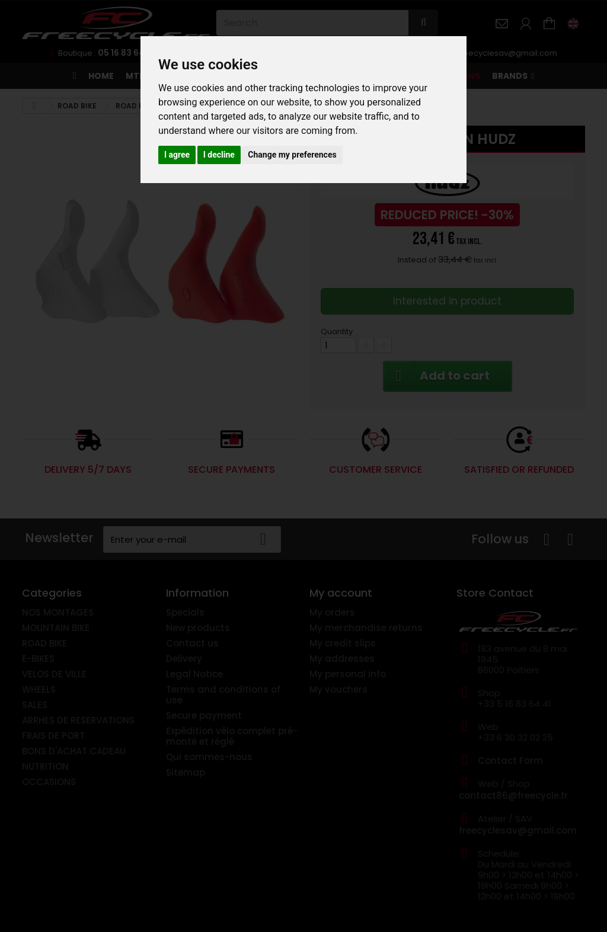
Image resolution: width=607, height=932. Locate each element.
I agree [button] (177, 154)
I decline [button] (219, 154)
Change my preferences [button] (292, 154)
